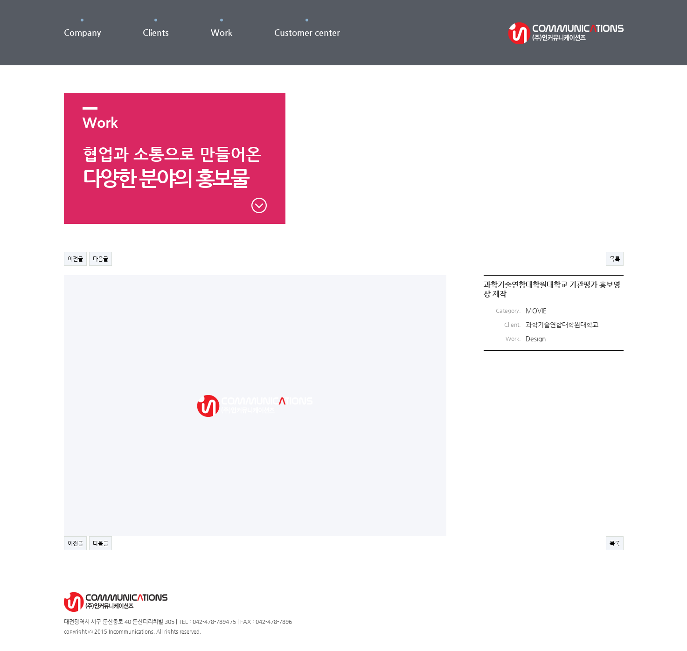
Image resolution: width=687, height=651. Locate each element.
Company (82, 32)
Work (221, 32)
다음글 (100, 259)
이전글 (75, 259)
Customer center (307, 32)
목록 (615, 259)
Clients (156, 32)
